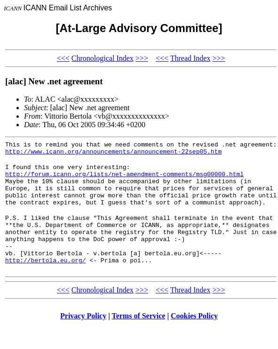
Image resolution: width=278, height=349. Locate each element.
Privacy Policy (83, 337)
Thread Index (190, 58)
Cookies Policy (194, 337)
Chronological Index (102, 58)
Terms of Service (138, 337)
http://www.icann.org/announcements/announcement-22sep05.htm (113, 154)
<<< (63, 58)
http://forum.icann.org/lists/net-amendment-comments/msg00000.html (124, 179)
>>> (141, 58)
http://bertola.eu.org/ (45, 281)
